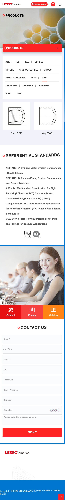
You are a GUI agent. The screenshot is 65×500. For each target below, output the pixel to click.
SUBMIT (32, 432)
